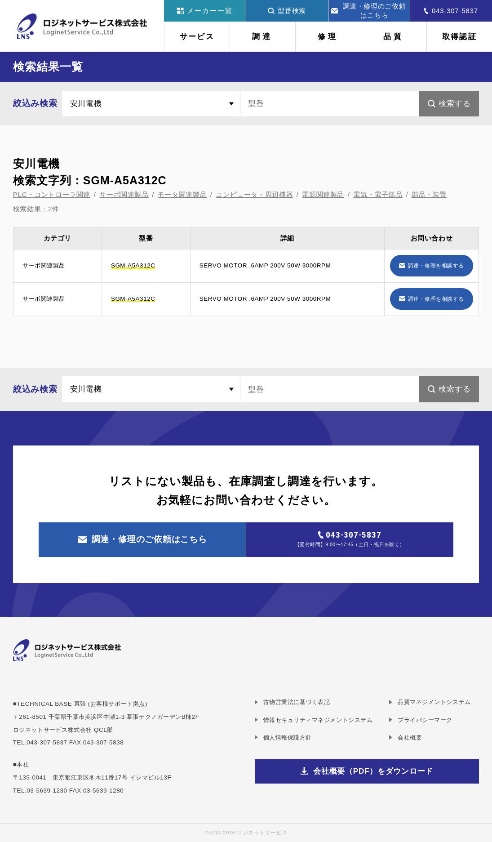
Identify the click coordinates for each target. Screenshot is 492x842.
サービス (197, 36)
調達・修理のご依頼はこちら (368, 10)
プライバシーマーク (425, 720)
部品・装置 (429, 194)
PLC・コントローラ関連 (51, 194)
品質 (394, 36)
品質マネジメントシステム (434, 702)
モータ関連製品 (182, 194)
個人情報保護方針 (287, 737)
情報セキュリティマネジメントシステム (318, 720)
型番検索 (287, 10)
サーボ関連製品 (123, 194)
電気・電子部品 (377, 194)
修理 (328, 36)
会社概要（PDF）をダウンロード (373, 770)
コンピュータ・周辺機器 (254, 194)
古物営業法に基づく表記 (296, 702)
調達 (263, 36)
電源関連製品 (323, 194)
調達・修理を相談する (436, 266)
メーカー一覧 (204, 10)
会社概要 (410, 737)
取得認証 (459, 36)
